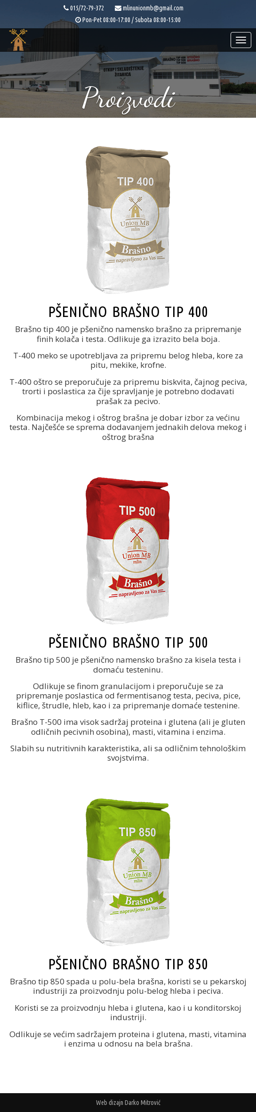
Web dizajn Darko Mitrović (128, 1102)
